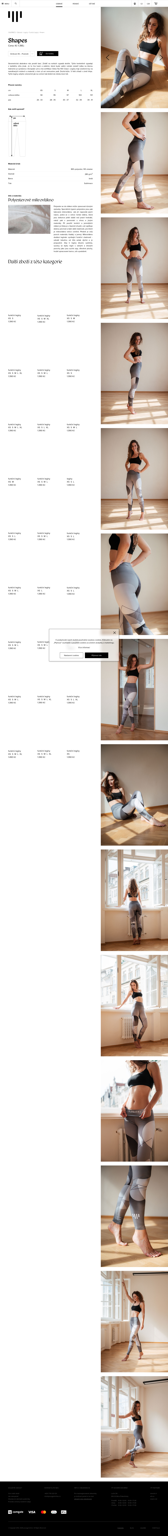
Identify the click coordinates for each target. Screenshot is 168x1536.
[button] (161, 57)
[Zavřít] (114, 632)
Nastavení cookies (71, 655)
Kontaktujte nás (51, 1488)
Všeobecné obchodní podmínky (19, 1499)
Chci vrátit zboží (13, 1493)
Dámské (19, 32)
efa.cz (152, 1496)
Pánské (76, 4)
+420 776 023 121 (50, 1493)
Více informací (84, 647)
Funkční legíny (33, 32)
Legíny (26, 32)
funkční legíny (14, 315)
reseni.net (153, 1499)
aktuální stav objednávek (83, 1499)
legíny (69, 478)
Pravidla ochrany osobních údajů (19, 1502)
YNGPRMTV (12, 32)
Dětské (92, 4)
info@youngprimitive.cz (52, 1496)
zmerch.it (153, 1493)
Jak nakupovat (13, 1496)
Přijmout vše (97, 655)
